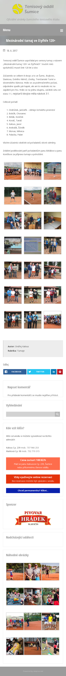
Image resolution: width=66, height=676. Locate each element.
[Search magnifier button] (57, 414)
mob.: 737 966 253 (30, 447)
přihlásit (54, 395)
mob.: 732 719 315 (31, 451)
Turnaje (21, 350)
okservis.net (38, 671)
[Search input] (31, 414)
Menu (6, 30)
